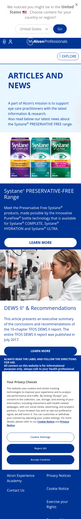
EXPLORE (69, 56)
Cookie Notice (58, 488)
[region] (40, 420)
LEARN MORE (40, 242)
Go (60, 29)
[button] (33, 28)
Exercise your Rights (57, 504)
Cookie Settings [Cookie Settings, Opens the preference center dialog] (40, 437)
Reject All (40, 448)
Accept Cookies (40, 459)
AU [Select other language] (4, 41)
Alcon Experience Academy (20, 478)
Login (10, 42)
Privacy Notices (59, 475)
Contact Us (15, 490)
